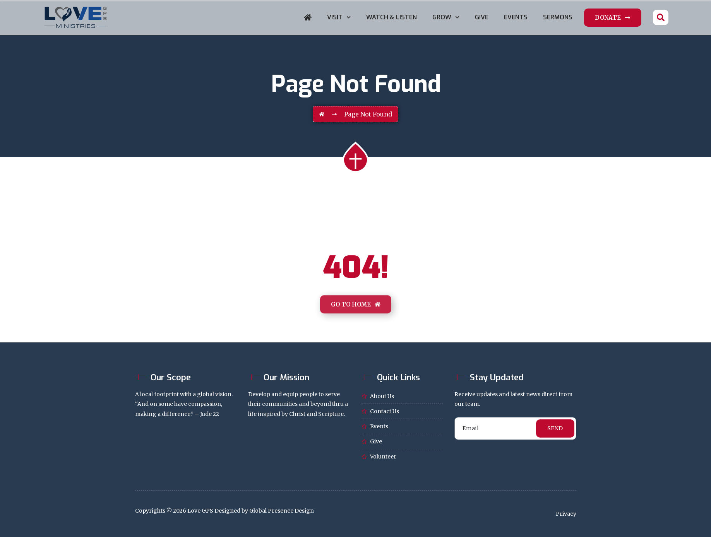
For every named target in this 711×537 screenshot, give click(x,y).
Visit (339, 17)
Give (481, 17)
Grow (445, 17)
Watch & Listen (391, 17)
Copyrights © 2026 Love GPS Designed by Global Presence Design (224, 510)
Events (516, 17)
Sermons (557, 17)
